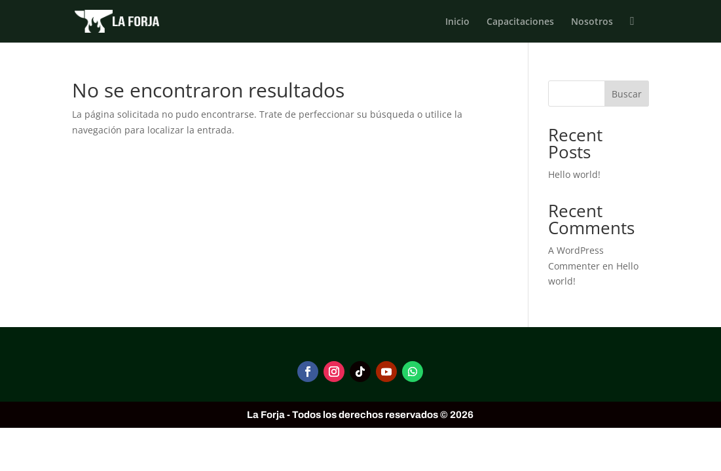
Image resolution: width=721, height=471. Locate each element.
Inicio (457, 22)
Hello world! (574, 174)
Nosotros (592, 22)
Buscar (627, 94)
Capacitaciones (520, 22)
